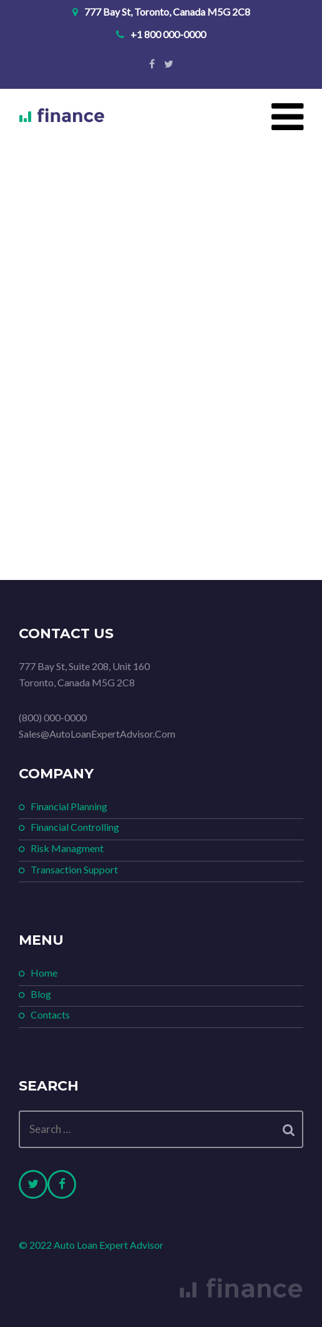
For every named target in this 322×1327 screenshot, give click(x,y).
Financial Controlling (75, 827)
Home (44, 973)
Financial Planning (69, 806)
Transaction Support (74, 869)
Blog (41, 994)
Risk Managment (67, 848)
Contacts (50, 1014)
